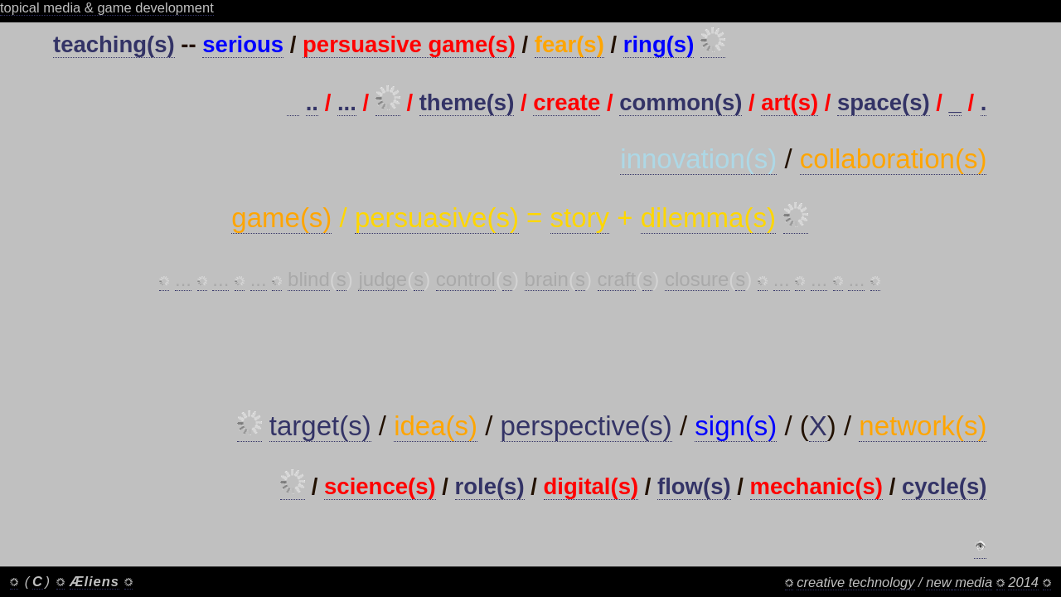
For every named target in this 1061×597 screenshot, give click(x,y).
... (346, 102)
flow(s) (694, 486)
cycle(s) (944, 486)
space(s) (883, 102)
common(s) (680, 102)
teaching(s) (114, 44)
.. (312, 102)
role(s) (490, 486)
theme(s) (467, 102)
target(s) (320, 425)
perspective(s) (586, 425)
